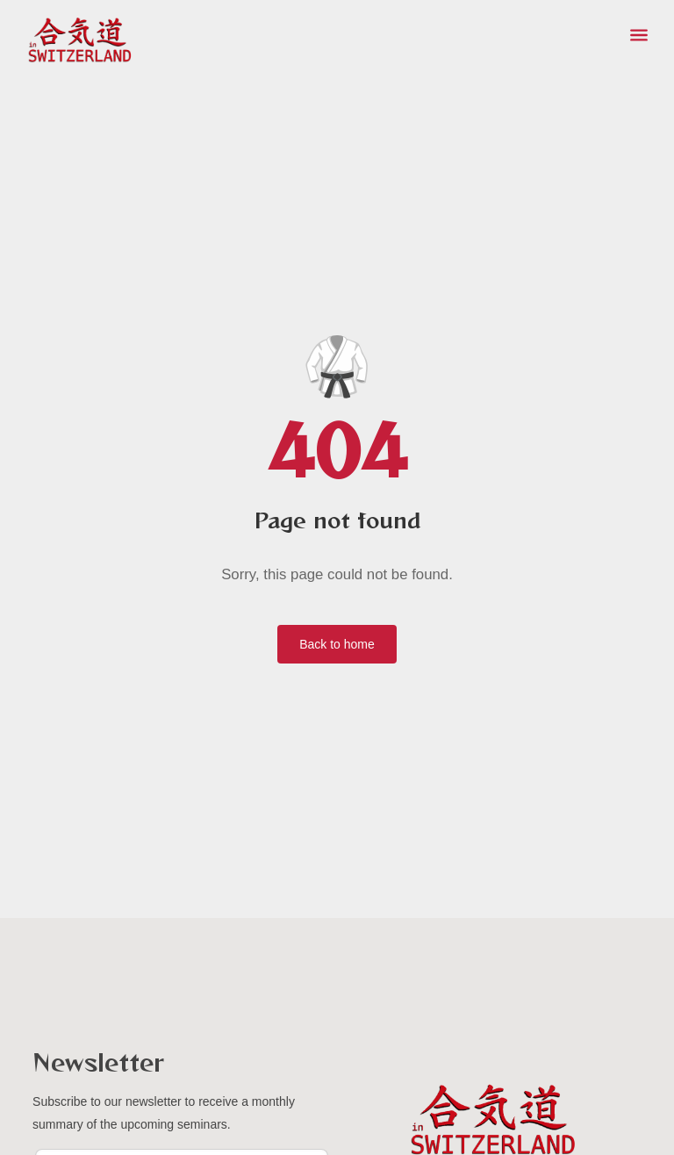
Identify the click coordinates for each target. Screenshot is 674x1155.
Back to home (337, 644)
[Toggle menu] (639, 35)
